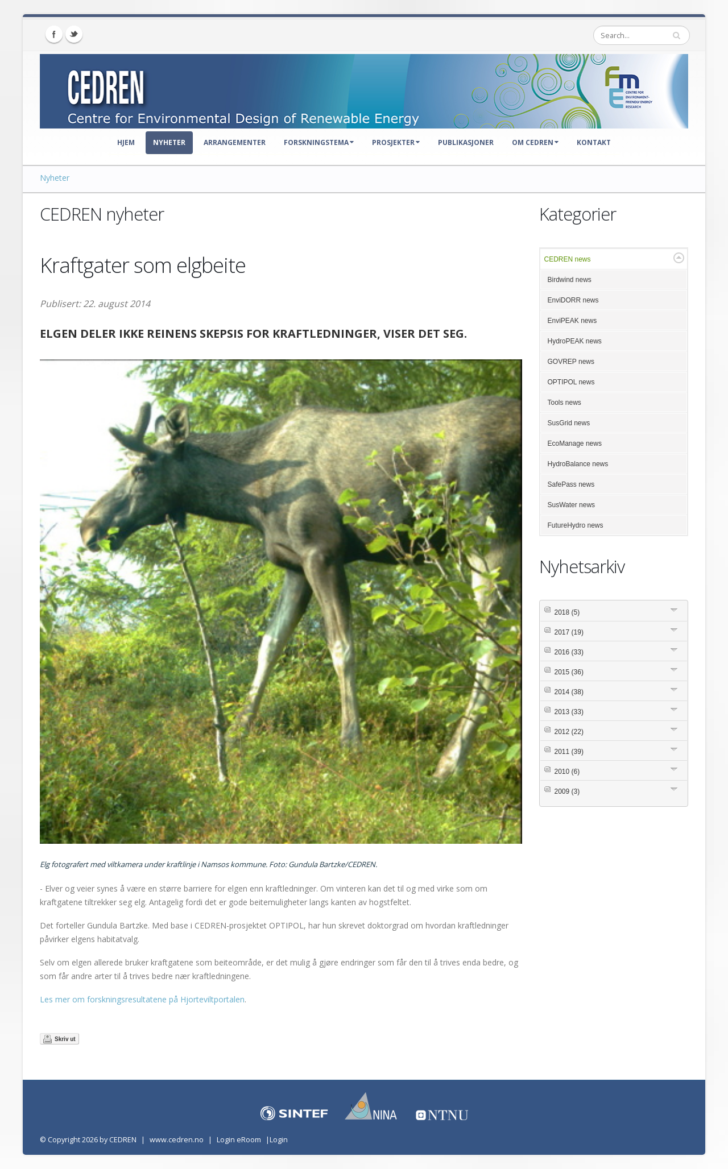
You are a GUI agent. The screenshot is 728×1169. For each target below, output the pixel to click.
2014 (569, 692)
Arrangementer (235, 142)
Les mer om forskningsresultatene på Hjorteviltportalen (142, 999)
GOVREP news (571, 362)
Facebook (54, 34)
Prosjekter (396, 142)
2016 (569, 652)
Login (279, 1140)
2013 (569, 712)
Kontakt (594, 142)
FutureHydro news (575, 525)
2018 (567, 612)
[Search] (641, 35)
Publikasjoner (466, 142)
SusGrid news (569, 423)
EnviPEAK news (572, 321)
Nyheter (169, 142)
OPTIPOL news (571, 382)
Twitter (73, 34)
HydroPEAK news (575, 341)
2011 (569, 752)
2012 (569, 732)
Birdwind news (570, 280)
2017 (569, 632)
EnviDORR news (573, 300)
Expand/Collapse (678, 257)
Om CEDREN (535, 142)
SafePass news (571, 484)
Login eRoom (239, 1140)
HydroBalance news (578, 464)
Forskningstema (319, 142)
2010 (567, 772)
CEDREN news (567, 259)
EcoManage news (575, 443)
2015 (569, 672)
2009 (567, 791)
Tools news (564, 403)
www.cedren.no (177, 1140)
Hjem (126, 142)
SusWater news (571, 505)
